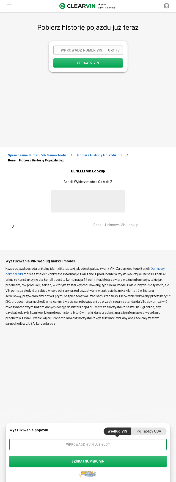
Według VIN (117, 431)
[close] (9, 6)
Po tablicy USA (149, 431)
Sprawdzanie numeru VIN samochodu (37, 155)
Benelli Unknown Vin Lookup (115, 225)
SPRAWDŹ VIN (88, 63)
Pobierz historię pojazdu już (99, 155)
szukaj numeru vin (88, 461)
